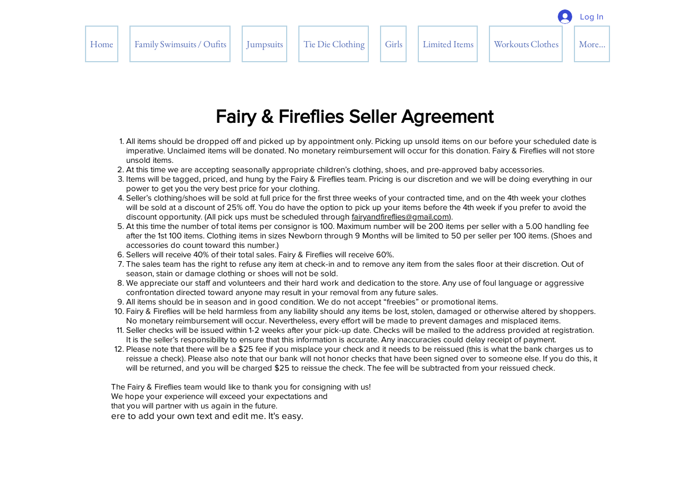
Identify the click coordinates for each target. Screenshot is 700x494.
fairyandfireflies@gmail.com (400, 216)
